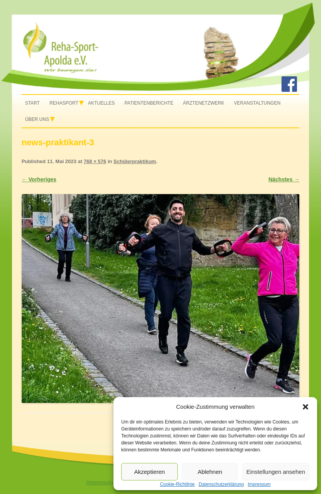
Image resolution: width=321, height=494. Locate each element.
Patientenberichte (148, 103)
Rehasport (64, 103)
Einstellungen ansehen (275, 471)
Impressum (99, 482)
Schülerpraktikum (134, 161)
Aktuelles (101, 103)
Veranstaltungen (257, 103)
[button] (305, 407)
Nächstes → (283, 179)
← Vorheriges (39, 179)
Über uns (37, 119)
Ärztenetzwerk (204, 103)
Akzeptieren (149, 471)
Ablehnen (209, 471)
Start (32, 103)
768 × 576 (95, 161)
